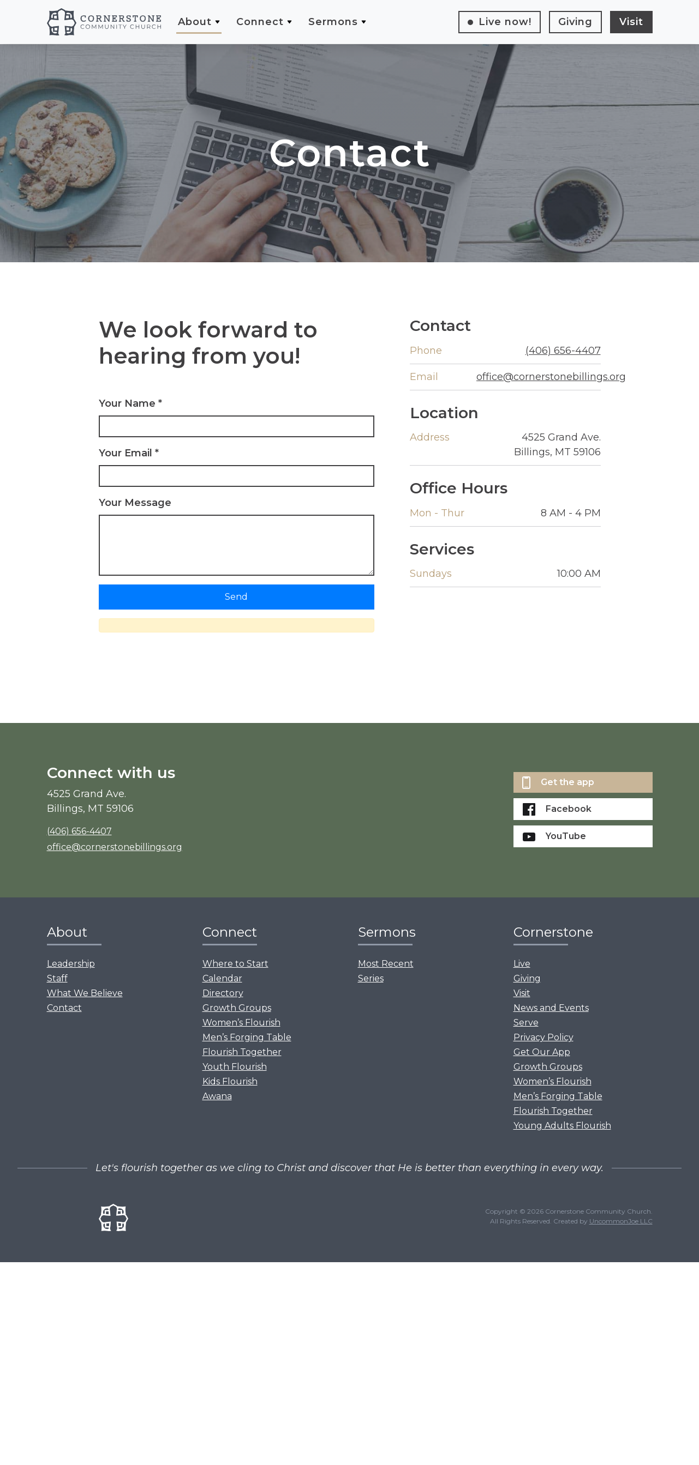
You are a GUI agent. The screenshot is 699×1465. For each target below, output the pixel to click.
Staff (57, 978)
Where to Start (235, 963)
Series (371, 978)
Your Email (129, 453)
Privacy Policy (543, 1037)
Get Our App (541, 1052)
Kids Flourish (230, 1081)
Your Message (135, 503)
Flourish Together (242, 1052)
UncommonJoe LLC (621, 1221)
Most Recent (386, 963)
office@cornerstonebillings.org (551, 377)
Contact (64, 1008)
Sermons (333, 22)
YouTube (554, 836)
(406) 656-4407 (563, 351)
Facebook (557, 809)
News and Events (551, 1008)
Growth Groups (236, 1008)
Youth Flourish (234, 1067)
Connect (260, 22)
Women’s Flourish (241, 1022)
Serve (526, 1022)
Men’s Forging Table (246, 1037)
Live (505, 22)
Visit (631, 22)
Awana (217, 1096)
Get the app (558, 782)
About (195, 22)
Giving (575, 22)
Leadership (71, 963)
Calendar (222, 978)
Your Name (130, 403)
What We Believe (85, 993)
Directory (222, 993)
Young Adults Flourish (562, 1125)
